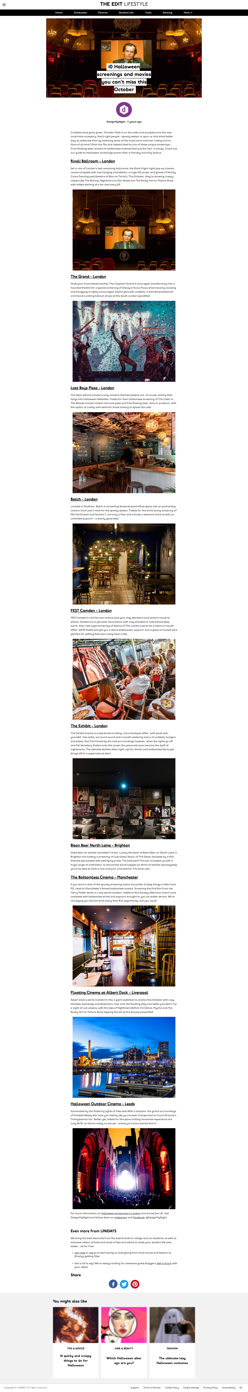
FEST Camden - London (91, 611)
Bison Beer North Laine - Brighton (100, 845)
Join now (79, 1253)
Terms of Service (152, 1388)
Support (135, 1388)
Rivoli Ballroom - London (93, 161)
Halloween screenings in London (120, 1213)
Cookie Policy (172, 1388)
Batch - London (84, 499)
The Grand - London (88, 277)
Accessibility (228, 1388)
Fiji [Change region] (241, 1388)
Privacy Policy (211, 1388)
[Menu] (4, 5)
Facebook (139, 1217)
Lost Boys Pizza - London (92, 388)
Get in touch (164, 1263)
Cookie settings (191, 1388)
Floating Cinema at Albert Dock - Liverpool (109, 993)
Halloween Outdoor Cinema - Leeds (103, 1104)
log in (92, 1253)
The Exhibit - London (89, 726)
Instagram (121, 1217)
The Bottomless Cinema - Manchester (104, 877)
